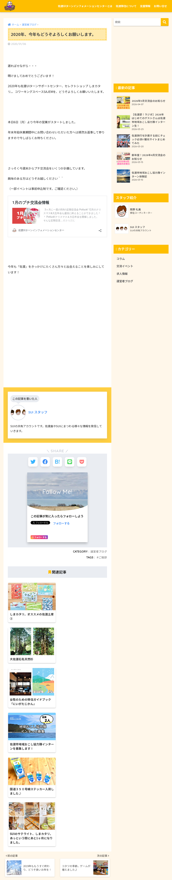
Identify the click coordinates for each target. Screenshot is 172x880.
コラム (121, 259)
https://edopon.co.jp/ (22, 846)
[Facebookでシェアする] (44, 462)
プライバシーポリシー (95, 870)
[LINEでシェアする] (70, 462)
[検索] (165, 22)
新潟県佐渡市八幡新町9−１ (25, 841)
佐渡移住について (126, 6)
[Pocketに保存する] (82, 462)
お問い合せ (160, 6)
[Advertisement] (57, 350)
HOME (86, 863)
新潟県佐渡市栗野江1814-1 (107, 800)
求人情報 (122, 275)
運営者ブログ (98, 552)
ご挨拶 (103, 558)
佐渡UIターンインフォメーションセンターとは (85, 6)
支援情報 (145, 6)
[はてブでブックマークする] (57, 462)
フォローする (62, 524)
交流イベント (125, 267)
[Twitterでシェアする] (32, 462)
